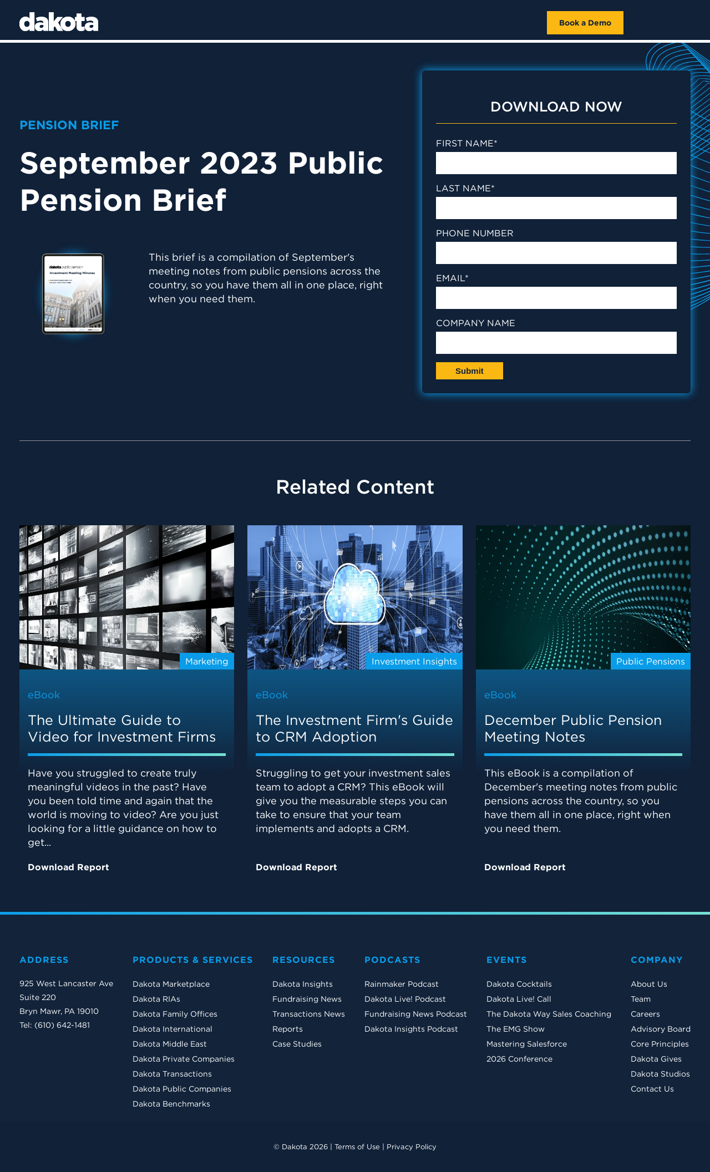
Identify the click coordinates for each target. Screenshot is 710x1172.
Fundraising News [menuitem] (307, 999)
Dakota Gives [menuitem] (656, 1059)
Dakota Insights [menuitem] (302, 984)
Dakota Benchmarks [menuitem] (171, 1104)
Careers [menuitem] (645, 1014)
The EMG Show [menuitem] (515, 1029)
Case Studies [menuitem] (297, 1044)
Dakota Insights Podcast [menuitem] (411, 1029)
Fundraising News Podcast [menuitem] (415, 1014)
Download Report (71, 866)
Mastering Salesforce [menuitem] (526, 1044)
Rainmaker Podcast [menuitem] (401, 984)
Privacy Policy (412, 1146)
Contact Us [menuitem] (652, 1089)
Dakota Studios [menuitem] (660, 1074)
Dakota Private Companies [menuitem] (184, 1059)
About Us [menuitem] (649, 984)
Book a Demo (585, 23)
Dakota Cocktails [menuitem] (519, 984)
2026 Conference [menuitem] (519, 1059)
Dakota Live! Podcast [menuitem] (405, 999)
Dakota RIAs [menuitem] (156, 999)
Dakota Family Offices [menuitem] (175, 1014)
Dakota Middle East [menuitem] (170, 1044)
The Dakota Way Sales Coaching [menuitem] (548, 1014)
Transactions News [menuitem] (308, 1014)
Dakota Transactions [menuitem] (172, 1074)
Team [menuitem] (641, 999)
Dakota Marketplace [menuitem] (171, 984)
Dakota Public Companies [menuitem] (182, 1089)
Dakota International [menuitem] (172, 1029)
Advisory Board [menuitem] (661, 1029)
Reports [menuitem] (287, 1029)
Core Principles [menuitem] (660, 1044)
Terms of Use (357, 1146)
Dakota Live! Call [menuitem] (518, 999)
